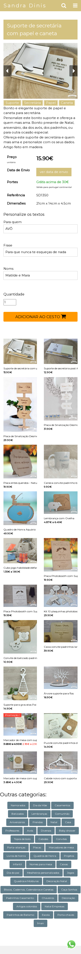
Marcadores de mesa (61, 847)
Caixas (64, 864)
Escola (46, 914)
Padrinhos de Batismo (20, 914)
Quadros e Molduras (26, 881)
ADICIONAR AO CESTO (40, 316)
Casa (68, 822)
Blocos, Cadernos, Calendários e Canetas (28, 889)
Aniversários (17, 822)
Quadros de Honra (44, 855)
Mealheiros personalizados (43, 872)
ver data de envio (54, 172)
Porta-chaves (65, 914)
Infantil (17, 864)
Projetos (69, 855)
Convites (61, 839)
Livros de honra (16, 855)
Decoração (68, 898)
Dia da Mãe (40, 805)
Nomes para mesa (41, 864)
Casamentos (62, 805)
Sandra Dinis (24, 5)
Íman (40, 923)
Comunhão (62, 813)
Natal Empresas (54, 906)
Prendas (38, 822)
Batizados (17, 813)
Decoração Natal (56, 881)
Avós (30, 830)
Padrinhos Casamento (20, 898)
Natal (54, 822)
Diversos (46, 830)
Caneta (67, 103)
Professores (12, 830)
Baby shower (67, 830)
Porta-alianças (16, 847)
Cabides (43, 839)
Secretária (32, 103)
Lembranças (39, 813)
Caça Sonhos (69, 889)
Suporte (12, 103)
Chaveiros (48, 898)
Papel (51, 103)
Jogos (70, 872)
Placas (37, 847)
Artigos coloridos (26, 906)
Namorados (18, 805)
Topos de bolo (22, 839)
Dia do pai (13, 872)
